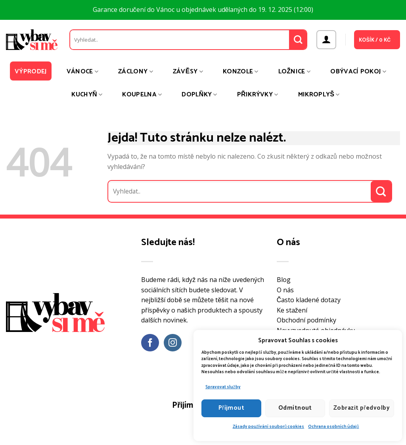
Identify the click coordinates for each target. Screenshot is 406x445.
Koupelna (142, 94)
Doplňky (199, 94)
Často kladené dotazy (309, 299)
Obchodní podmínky (306, 320)
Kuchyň (86, 94)
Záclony (135, 71)
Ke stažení (292, 310)
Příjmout (231, 408)
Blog (284, 279)
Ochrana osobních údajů (333, 426)
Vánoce (82, 71)
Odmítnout (295, 408)
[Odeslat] (298, 39)
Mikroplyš (319, 94)
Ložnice (294, 71)
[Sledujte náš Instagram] (173, 343)
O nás (285, 290)
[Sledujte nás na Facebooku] (150, 343)
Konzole (241, 71)
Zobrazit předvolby (361, 408)
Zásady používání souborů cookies (268, 426)
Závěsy (188, 71)
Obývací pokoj (358, 71)
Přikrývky (257, 94)
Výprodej (31, 71)
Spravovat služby (223, 387)
